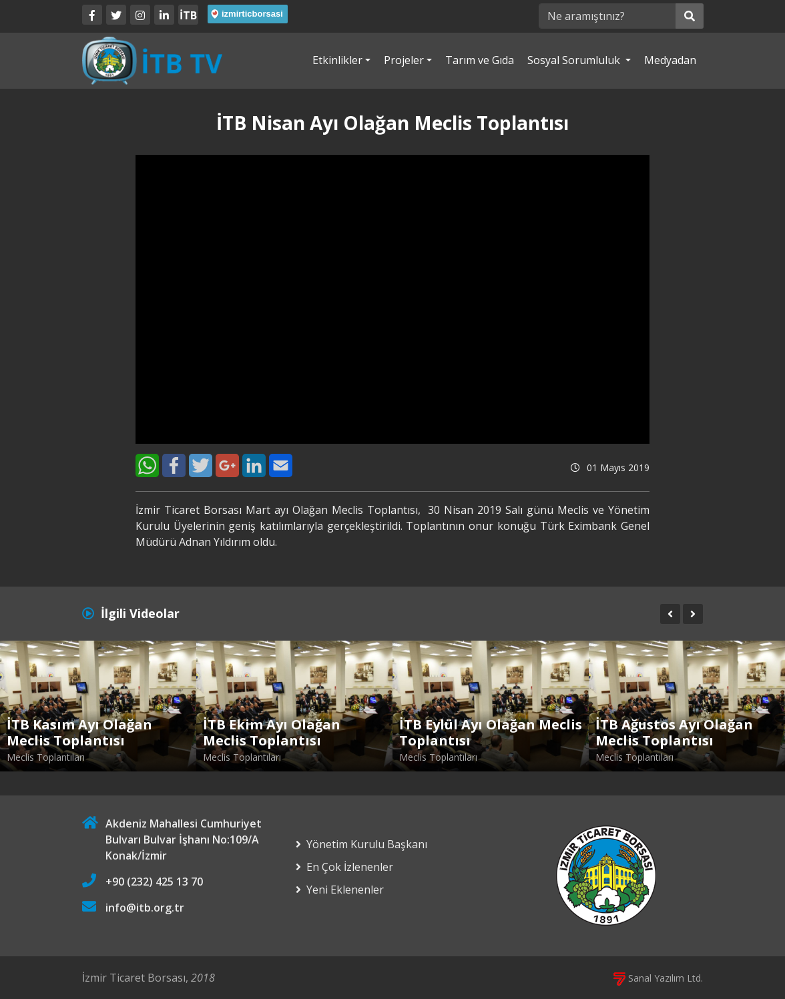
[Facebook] (92, 15)
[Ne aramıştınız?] (607, 16)
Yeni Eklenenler (345, 889)
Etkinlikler (337, 60)
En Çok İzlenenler (349, 867)
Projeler (404, 60)
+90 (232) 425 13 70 (154, 881)
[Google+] (227, 465)
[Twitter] (116, 15)
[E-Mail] (280, 465)
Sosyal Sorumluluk (575, 60)
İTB (188, 15)
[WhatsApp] (147, 465)
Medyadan (670, 60)
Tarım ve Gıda (479, 60)
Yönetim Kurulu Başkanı (366, 844)
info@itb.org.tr (144, 907)
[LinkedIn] (164, 15)
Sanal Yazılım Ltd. (658, 978)
